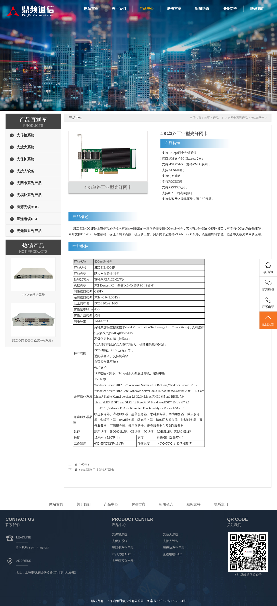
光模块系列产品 (174, 547)
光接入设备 (170, 541)
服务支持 (229, 8)
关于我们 (119, 8)
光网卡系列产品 (238, 117)
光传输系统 (119, 534)
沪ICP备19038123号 (172, 601)
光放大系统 (170, 534)
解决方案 (174, 8)
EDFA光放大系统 (33, 276)
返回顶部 (268, 320)
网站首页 (91, 8)
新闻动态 (202, 8)
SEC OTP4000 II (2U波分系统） (33, 322)
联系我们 (257, 8)
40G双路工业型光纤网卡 (97, 470)
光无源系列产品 (123, 561)
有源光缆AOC (121, 554)
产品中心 (146, 8)
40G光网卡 (257, 117)
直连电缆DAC (172, 554)
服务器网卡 (111, 273)
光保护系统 (119, 541)
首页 (207, 117)
